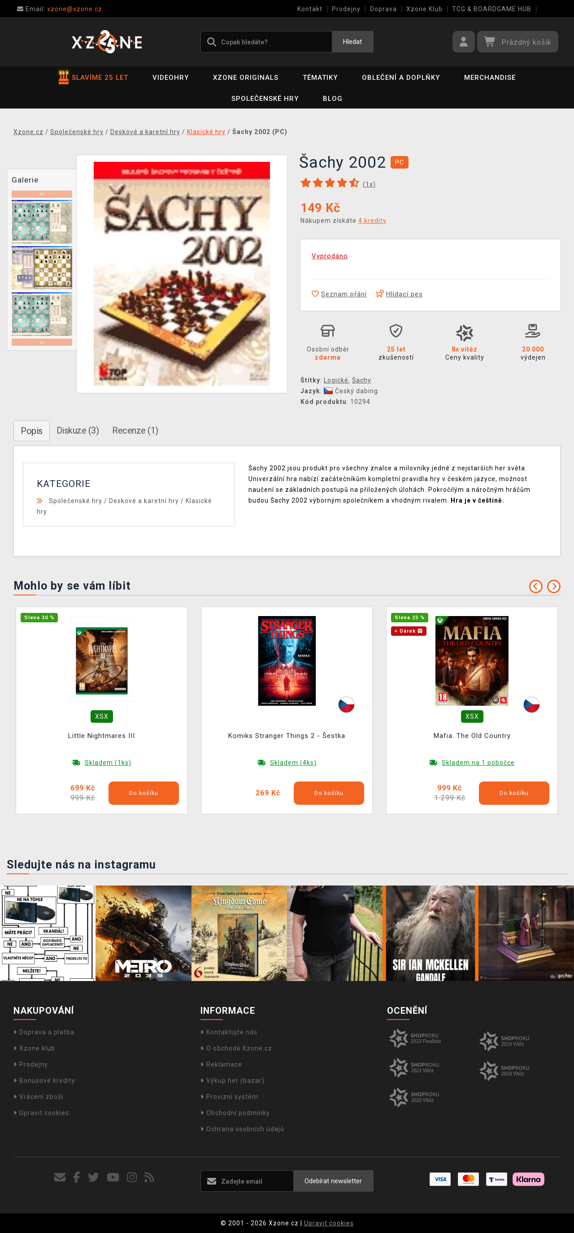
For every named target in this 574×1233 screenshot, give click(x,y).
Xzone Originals (245, 78)
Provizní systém (229, 1096)
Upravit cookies (41, 1112)
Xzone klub (34, 1048)
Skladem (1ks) (108, 762)
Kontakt (309, 9)
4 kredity (372, 220)
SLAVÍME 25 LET (93, 77)
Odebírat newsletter (333, 1181)
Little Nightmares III (101, 736)
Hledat (352, 42)
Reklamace (221, 1064)
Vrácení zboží (38, 1096)
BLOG (333, 99)
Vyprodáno (330, 256)
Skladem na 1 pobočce (478, 762)
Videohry (170, 78)
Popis (32, 430)
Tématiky (320, 78)
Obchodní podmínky (235, 1112)
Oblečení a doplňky (401, 78)
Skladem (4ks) (293, 762)
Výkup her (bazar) (232, 1080)
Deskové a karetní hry (144, 500)
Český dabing (351, 391)
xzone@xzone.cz (59, 9)
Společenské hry (265, 99)
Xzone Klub (424, 9)
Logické (336, 380)
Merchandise (490, 78)
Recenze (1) (135, 430)
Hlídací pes (399, 294)
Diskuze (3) (78, 430)
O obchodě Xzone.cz (236, 1048)
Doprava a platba (43, 1032)
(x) (369, 184)
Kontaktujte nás (228, 1032)
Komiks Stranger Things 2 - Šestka (286, 736)
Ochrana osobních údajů (242, 1129)
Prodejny (346, 9)
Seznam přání (339, 294)
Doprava (383, 9)
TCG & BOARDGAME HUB (491, 9)
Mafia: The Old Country (472, 736)
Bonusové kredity (44, 1080)
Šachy (361, 380)
